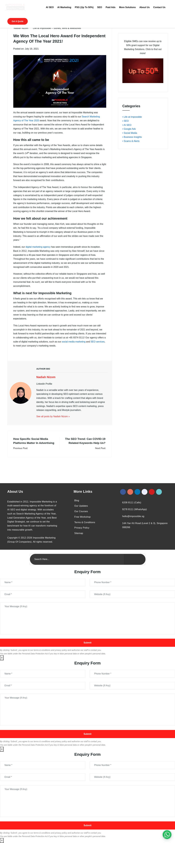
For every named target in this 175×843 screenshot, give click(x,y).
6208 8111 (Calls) (131, 502)
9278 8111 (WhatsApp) (134, 509)
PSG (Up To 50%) (84, 7)
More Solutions (127, 7)
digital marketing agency (38, 247)
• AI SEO (127, 125)
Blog (76, 500)
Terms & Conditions (84, 522)
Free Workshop (82, 517)
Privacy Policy (81, 527)
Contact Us (159, 7)
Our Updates (81, 506)
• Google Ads (129, 129)
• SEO (125, 121)
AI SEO (50, 7)
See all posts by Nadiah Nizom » (53, 416)
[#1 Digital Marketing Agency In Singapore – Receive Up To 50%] (167, 834)
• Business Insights (132, 137)
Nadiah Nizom (21, 28)
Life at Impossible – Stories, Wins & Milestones (57, 28)
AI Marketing (64, 7)
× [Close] (1, 657)
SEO (99, 7)
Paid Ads (110, 7)
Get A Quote (17, 21)
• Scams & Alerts (131, 141)
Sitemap (78, 533)
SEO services (98, 341)
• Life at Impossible (132, 117)
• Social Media (129, 133)
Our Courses (81, 511)
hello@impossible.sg (133, 516)
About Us (144, 7)
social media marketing (74, 341)
